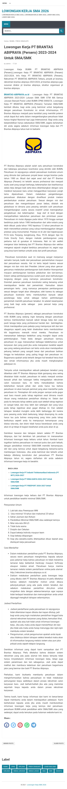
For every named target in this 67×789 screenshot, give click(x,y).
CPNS (13, 767)
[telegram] (33, 725)
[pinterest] (20, 725)
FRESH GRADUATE (35, 767)
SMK (50, 771)
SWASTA (59, 771)
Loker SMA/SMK (50, 767)
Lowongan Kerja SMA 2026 (25, 11)
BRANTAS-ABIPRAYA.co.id (16, 94)
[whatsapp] (26, 725)
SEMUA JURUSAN (19, 771)
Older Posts (58, 743)
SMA (44, 771)
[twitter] (13, 725)
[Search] (31, 31)
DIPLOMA (22, 767)
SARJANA (7, 771)
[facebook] (6, 725)
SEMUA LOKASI (34, 771)
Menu (6, 24)
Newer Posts (8, 743)
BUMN (6, 767)
